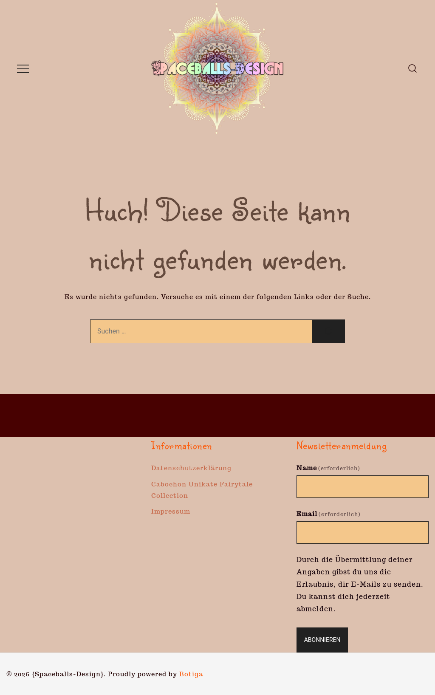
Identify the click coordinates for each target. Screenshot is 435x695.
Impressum (170, 511)
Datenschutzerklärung (191, 468)
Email (329, 514)
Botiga (191, 674)
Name (328, 468)
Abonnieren (322, 639)
